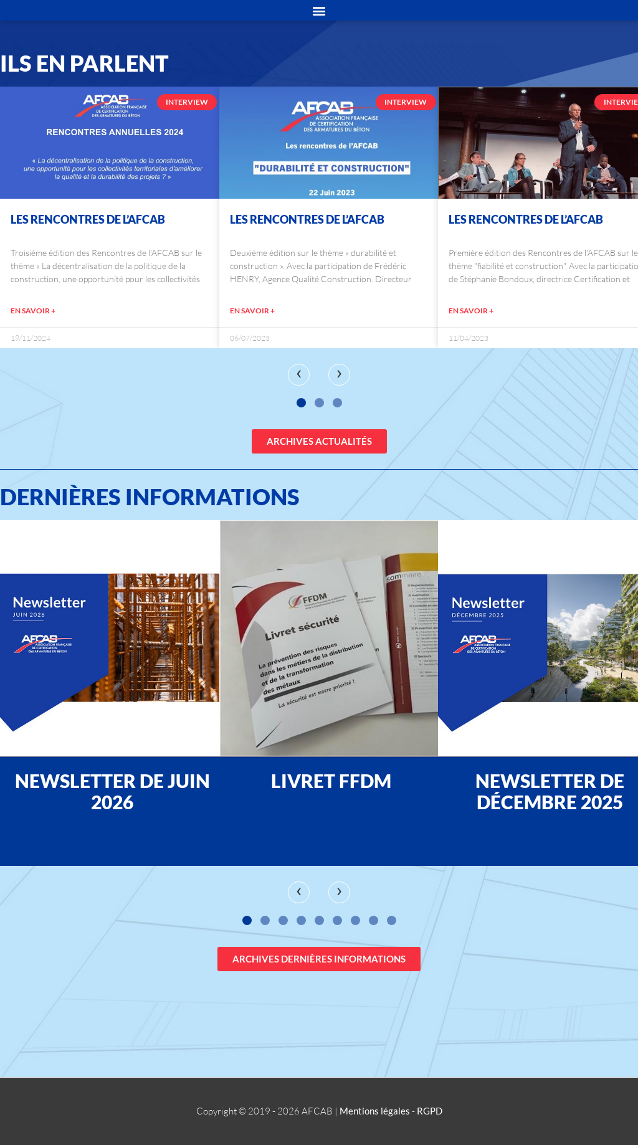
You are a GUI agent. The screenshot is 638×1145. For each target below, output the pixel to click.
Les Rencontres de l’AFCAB (88, 219)
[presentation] (299, 375)
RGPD (429, 1110)
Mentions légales (375, 1110)
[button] (301, 403)
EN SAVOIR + (33, 310)
